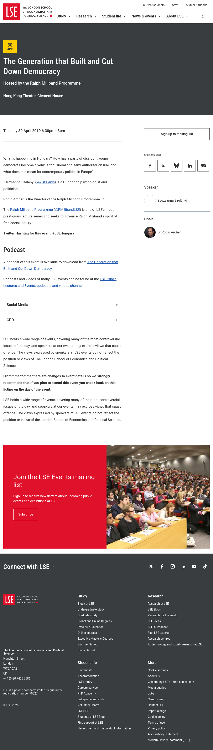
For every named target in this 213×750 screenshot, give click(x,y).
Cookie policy (156, 716)
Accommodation (88, 676)
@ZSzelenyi (45, 182)
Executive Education (91, 627)
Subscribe (25, 514)
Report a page (157, 711)
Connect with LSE (28, 567)
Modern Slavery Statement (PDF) (169, 740)
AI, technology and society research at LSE (175, 644)
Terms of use (156, 722)
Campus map (156, 699)
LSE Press (154, 621)
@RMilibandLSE (67, 209)
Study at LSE (86, 603)
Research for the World (162, 615)
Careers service (88, 687)
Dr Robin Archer (169, 232)
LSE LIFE (83, 711)
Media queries (157, 687)
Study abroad (86, 650)
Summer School (88, 644)
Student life (114, 16)
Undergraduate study (91, 609)
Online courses (87, 632)
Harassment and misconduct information (104, 728)
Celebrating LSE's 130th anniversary (171, 681)
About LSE (177, 16)
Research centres (159, 638)
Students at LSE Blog (91, 716)
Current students (154, 5)
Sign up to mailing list (177, 134)
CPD (62, 320)
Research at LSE (158, 603)
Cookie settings (158, 670)
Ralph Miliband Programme (31, 209)
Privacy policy (157, 728)
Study (64, 16)
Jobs (151, 693)
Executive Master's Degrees (95, 638)
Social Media (62, 304)
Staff (175, 5)
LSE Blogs (154, 609)
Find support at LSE (90, 722)
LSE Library (85, 681)
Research (86, 16)
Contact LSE (156, 705)
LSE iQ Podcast (158, 627)
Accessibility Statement (163, 734)
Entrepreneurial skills (91, 699)
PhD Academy (87, 693)
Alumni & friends (196, 5)
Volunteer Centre (88, 705)
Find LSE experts (159, 632)
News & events (146, 16)
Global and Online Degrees (95, 621)
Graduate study (87, 615)
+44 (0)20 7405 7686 (16, 678)
